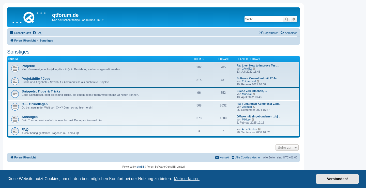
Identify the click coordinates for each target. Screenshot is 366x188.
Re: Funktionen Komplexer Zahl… (259, 103)
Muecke (247, 94)
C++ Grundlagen (35, 104)
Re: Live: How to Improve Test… (258, 65)
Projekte (28, 66)
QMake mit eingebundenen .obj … (259, 116)
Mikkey (246, 119)
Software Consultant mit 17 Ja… (258, 78)
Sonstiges (18, 52)
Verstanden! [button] (337, 179)
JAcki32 (247, 68)
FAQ (25, 129)
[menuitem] (37, 33)
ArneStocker (249, 129)
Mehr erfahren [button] (187, 179)
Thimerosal (249, 81)
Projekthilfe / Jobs (36, 78)
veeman (247, 106)
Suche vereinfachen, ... (252, 90)
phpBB (140, 166)
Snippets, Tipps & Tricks (41, 91)
